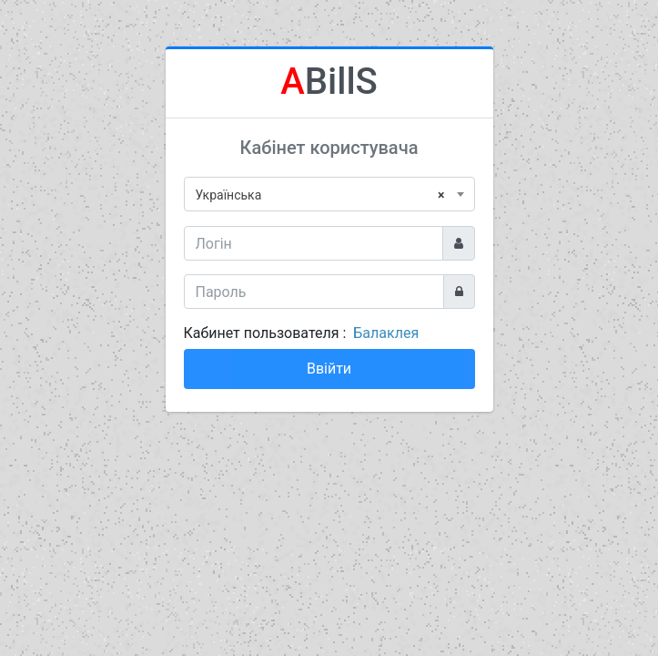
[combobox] (329, 194)
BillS (329, 81)
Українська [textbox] (320, 195)
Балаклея (386, 333)
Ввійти (329, 368)
